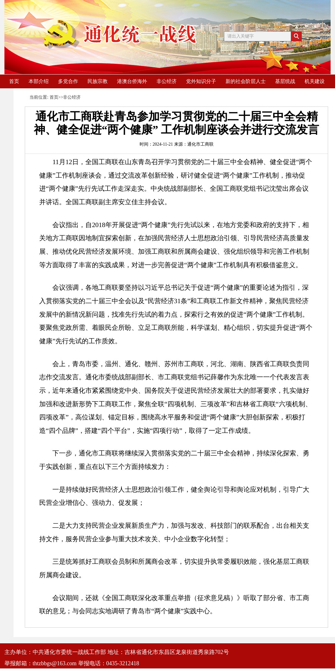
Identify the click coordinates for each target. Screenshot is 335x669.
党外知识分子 (201, 81)
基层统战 (285, 81)
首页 (14, 81)
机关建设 (315, 81)
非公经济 (167, 81)
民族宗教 (98, 81)
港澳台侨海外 (132, 81)
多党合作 (68, 81)
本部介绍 (39, 81)
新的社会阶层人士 (246, 81)
